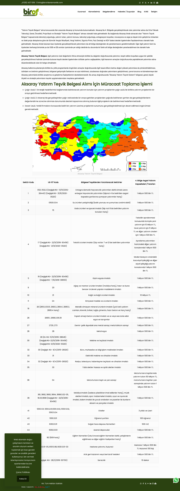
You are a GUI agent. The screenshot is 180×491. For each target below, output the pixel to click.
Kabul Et (23, 478)
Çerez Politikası (23, 472)
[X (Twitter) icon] (145, 2)
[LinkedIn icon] (151, 2)
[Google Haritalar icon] (157, 2)
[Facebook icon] (143, 2)
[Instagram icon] (154, 2)
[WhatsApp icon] (140, 2)
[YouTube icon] (148, 2)
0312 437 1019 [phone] (29, 2)
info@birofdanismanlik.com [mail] (50, 2)
